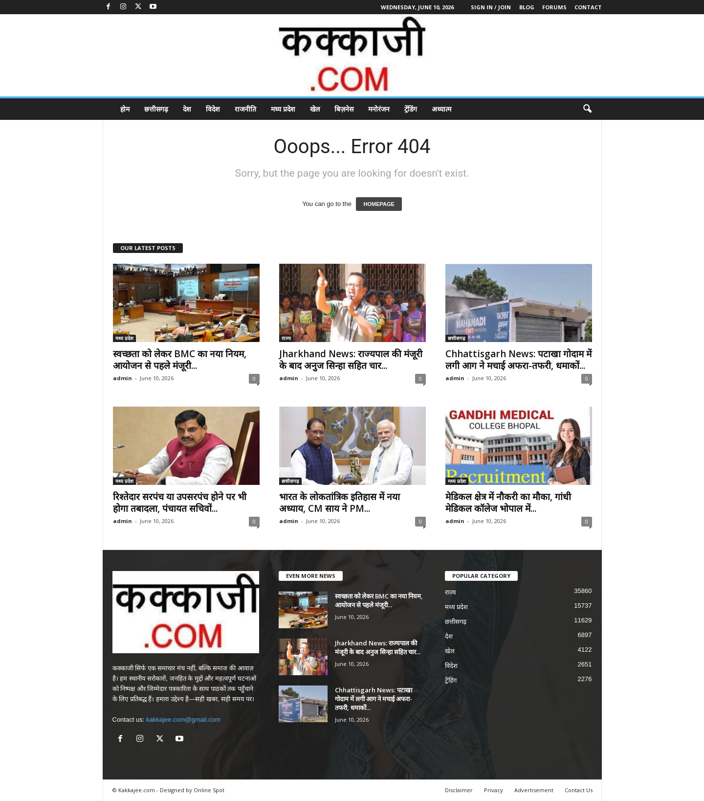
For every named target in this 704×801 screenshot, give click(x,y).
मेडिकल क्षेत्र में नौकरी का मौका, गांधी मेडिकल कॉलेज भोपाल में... (508, 502)
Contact (588, 7)
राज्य (286, 338)
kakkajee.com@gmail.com (183, 719)
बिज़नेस (343, 109)
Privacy (493, 790)
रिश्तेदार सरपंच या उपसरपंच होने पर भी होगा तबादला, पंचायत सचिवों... (179, 502)
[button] (587, 109)
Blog (526, 7)
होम (125, 109)
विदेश (213, 109)
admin (122, 378)
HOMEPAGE (378, 204)
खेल (315, 109)
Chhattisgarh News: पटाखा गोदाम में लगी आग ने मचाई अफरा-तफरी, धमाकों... (518, 359)
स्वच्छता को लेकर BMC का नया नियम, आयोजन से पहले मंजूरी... (179, 359)
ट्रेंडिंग (410, 109)
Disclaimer (459, 790)
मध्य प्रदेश (283, 109)
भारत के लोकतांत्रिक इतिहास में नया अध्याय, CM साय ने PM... (339, 502)
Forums (554, 7)
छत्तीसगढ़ (156, 109)
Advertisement (533, 790)
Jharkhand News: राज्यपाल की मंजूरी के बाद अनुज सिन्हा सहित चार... (350, 359)
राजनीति (245, 109)
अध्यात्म (441, 109)
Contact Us (579, 790)
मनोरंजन (379, 109)
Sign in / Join (491, 7)
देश (187, 109)
